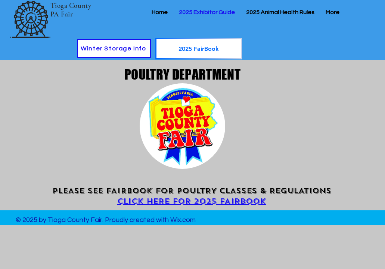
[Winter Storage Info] (114, 48)
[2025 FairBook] (198, 48)
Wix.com (183, 219)
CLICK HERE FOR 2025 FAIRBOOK (191, 201)
